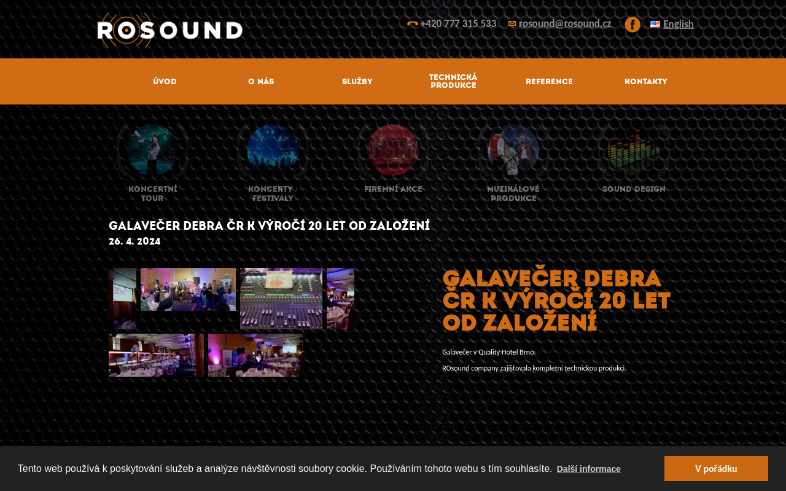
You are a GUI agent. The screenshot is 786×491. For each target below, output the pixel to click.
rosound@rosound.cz (565, 23)
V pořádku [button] (716, 468)
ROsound (393, 30)
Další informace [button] (589, 469)
